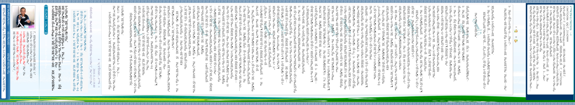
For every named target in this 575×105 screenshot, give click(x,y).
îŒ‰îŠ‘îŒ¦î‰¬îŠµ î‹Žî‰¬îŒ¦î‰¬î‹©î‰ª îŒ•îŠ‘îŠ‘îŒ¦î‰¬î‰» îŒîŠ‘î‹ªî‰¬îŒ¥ (8, 64)
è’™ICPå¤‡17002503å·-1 (570, 21)
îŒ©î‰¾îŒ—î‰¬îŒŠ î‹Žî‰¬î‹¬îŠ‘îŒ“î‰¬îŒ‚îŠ (8, 40)
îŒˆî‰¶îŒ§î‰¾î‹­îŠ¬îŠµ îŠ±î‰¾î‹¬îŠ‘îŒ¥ (8, 15)
